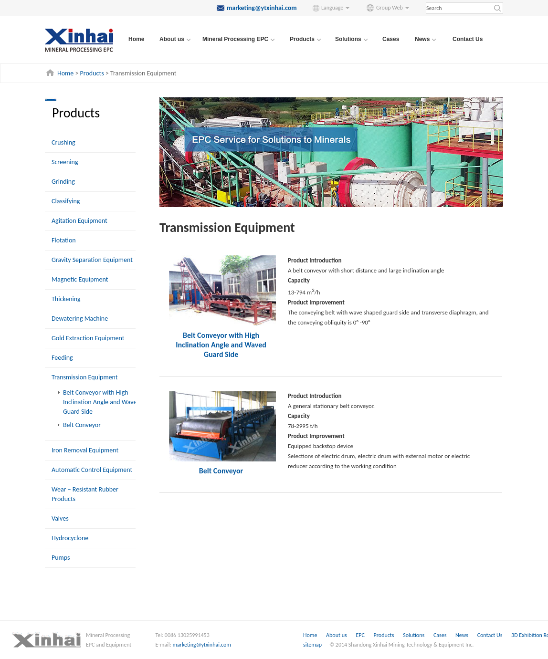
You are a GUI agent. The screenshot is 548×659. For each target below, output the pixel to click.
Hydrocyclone (70, 538)
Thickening (66, 299)
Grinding (63, 182)
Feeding (62, 358)
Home (136, 39)
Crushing (63, 142)
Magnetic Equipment (80, 279)
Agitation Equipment (79, 221)
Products (92, 73)
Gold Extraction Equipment (88, 338)
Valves (60, 518)
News (462, 635)
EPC (361, 635)
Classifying (66, 201)
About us (336, 635)
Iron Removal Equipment (85, 450)
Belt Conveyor (82, 425)
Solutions (414, 635)
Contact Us (468, 39)
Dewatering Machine (80, 318)
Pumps (61, 558)
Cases (390, 39)
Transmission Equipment (85, 377)
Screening (65, 162)
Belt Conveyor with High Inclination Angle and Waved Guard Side (101, 402)
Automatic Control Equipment (92, 470)
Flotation (64, 240)
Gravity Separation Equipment (92, 260)
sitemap (312, 644)
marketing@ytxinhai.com (202, 644)
